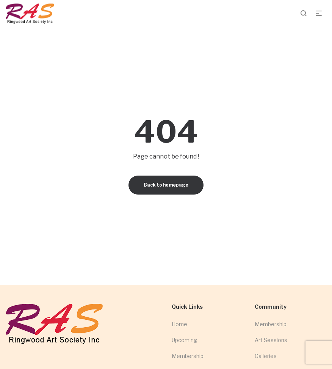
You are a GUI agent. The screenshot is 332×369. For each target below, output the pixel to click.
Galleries (266, 356)
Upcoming (184, 340)
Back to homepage (166, 185)
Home (179, 324)
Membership (188, 356)
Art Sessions (271, 340)
